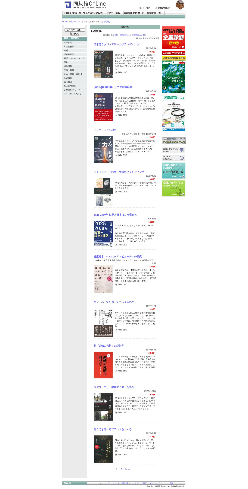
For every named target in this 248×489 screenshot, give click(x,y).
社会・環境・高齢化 (73, 74)
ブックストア (104, 483)
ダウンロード (154, 483)
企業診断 (68, 42)
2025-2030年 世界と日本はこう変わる (115, 214)
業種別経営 (69, 54)
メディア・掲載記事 (120, 483)
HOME (65, 22)
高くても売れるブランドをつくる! (113, 429)
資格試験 (68, 66)
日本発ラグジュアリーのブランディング (116, 44)
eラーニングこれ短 (72, 94)
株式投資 (68, 78)
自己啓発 (68, 82)
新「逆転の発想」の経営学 (109, 345)
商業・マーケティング (74, 58)
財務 (66, 62)
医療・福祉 (69, 70)
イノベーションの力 (105, 130)
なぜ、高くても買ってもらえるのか (114, 302)
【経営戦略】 (105, 22)
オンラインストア (77, 22)
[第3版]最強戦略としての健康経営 (113, 87)
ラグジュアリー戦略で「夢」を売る (114, 387)
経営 (66, 50)
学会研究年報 (70, 86)
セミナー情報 (168, 483)
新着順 (115, 35)
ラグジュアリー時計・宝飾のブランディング (119, 172)
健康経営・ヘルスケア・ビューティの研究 (118, 256)
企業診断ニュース (72, 90)
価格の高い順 (125, 35)
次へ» (127, 469)
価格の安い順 (139, 35)
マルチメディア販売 (139, 483)
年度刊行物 (69, 46)
